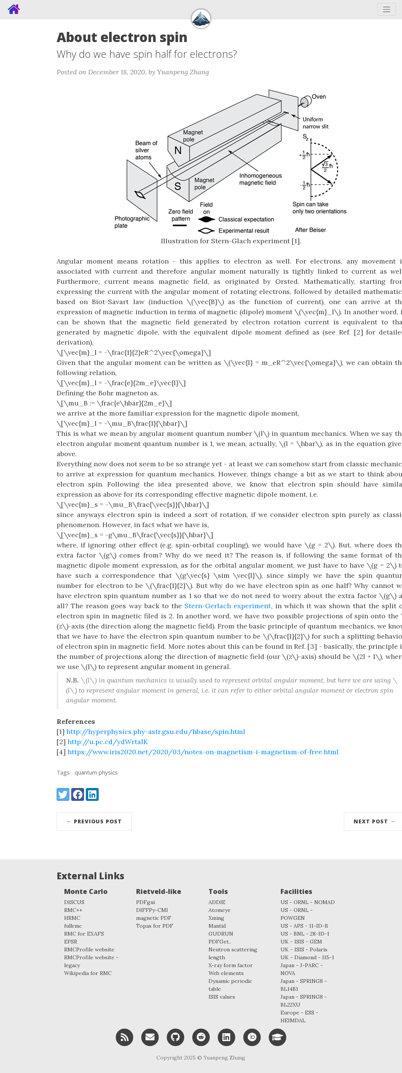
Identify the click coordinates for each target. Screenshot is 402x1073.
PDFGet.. (219, 941)
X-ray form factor (230, 965)
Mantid (217, 925)
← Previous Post (94, 821)
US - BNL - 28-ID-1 (304, 933)
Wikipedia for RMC (88, 973)
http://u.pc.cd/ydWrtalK (108, 741)
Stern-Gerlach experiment (227, 605)
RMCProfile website (89, 949)
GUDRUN (220, 933)
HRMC (72, 918)
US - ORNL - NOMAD (307, 902)
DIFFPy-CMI (152, 910)
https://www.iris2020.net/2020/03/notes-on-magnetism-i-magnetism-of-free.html (203, 751)
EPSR (70, 941)
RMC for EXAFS (84, 933)
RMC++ (73, 910)
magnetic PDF (153, 918)
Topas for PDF (154, 925)
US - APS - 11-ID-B (304, 925)
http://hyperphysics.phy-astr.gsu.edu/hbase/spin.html (155, 731)
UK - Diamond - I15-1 (307, 957)
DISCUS (74, 902)
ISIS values (221, 996)
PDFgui (145, 902)
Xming (216, 918)
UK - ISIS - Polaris (303, 949)
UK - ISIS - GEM (301, 941)
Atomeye (219, 910)
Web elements (226, 973)
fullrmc (73, 925)
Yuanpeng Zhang (224, 1057)
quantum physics (96, 772)
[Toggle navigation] (386, 9)
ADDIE (216, 902)
